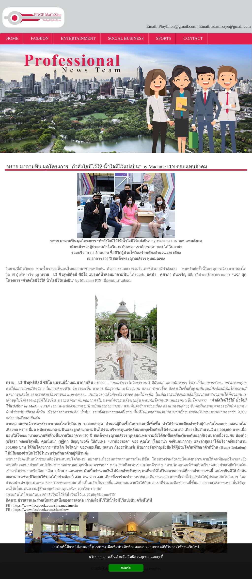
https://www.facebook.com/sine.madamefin (46, 505)
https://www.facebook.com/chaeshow (41, 510)
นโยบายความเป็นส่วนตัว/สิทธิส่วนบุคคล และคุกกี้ (126, 557)
